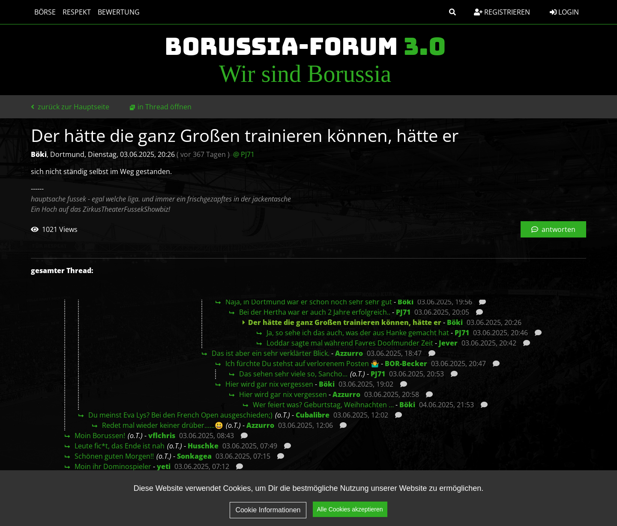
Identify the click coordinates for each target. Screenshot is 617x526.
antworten (553, 229)
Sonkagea (194, 456)
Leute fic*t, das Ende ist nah (119, 446)
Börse (45, 12)
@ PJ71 (244, 154)
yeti (164, 466)
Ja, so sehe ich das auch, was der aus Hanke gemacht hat (358, 332)
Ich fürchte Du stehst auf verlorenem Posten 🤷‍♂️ (302, 363)
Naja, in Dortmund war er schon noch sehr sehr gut (309, 302)
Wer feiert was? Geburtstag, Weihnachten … (323, 404)
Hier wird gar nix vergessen (269, 384)
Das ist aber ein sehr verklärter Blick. (270, 353)
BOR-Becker (406, 363)
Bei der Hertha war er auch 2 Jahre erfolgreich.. (314, 312)
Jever (448, 343)
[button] (452, 12)
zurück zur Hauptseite (70, 106)
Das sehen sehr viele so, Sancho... (293, 374)
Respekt (77, 12)
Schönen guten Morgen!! (114, 456)
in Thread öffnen (165, 106)
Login (564, 12)
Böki (405, 302)
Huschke (203, 446)
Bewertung (119, 12)
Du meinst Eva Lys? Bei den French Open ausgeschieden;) (180, 415)
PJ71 (403, 312)
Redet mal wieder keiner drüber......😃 (162, 425)
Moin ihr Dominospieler (113, 466)
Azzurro (349, 353)
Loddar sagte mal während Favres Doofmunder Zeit (350, 343)
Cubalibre (312, 415)
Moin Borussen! (100, 435)
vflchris (161, 435)
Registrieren (502, 12)
